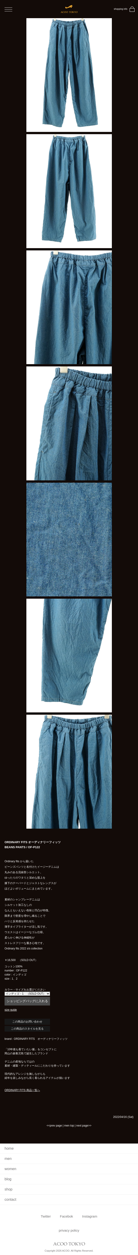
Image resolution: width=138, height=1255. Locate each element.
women (10, 1169)
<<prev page (54, 1125)
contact (10, 1199)
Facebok (66, 1216)
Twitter (46, 1216)
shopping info (121, 9)
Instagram (89, 1216)
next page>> (83, 1125)
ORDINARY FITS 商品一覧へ (22, 1090)
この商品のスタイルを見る (27, 1028)
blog (8, 1179)
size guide (11, 1009)
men (8, 1159)
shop (9, 1189)
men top (69, 1125)
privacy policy (69, 1230)
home (9, 1148)
